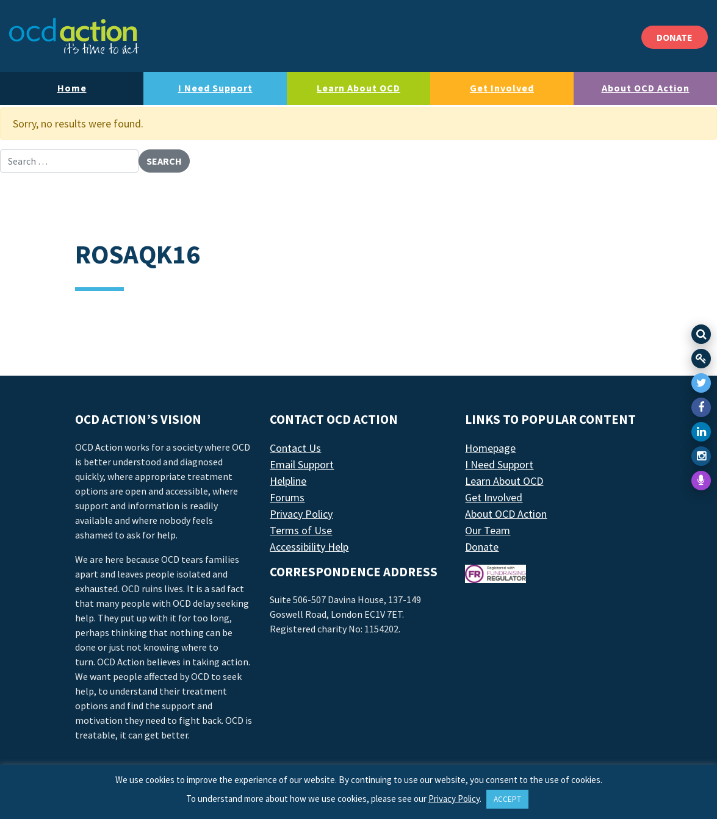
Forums (287, 497)
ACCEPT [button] (507, 799)
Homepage (490, 448)
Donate (482, 547)
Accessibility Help (309, 547)
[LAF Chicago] (74, 36)
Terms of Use (301, 530)
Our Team (487, 530)
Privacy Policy (301, 514)
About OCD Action (646, 88)
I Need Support (215, 88)
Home (72, 88)
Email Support (302, 464)
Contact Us (295, 448)
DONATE (675, 37)
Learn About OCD (358, 88)
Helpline (288, 481)
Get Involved (502, 88)
